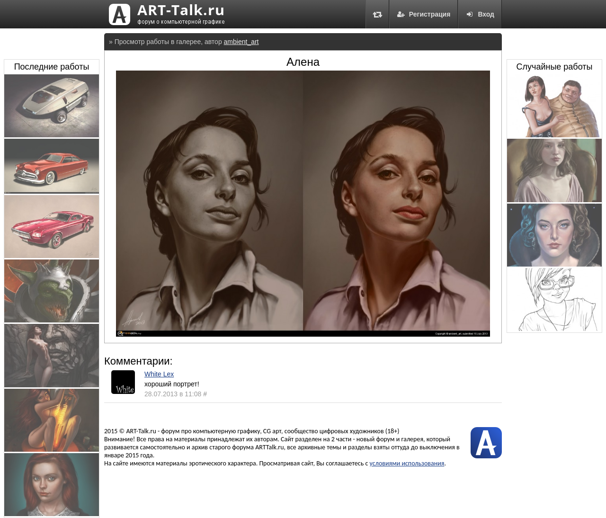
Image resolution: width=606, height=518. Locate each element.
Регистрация (424, 14)
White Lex (159, 374)
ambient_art (241, 41)
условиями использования (407, 463)
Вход (479, 14)
